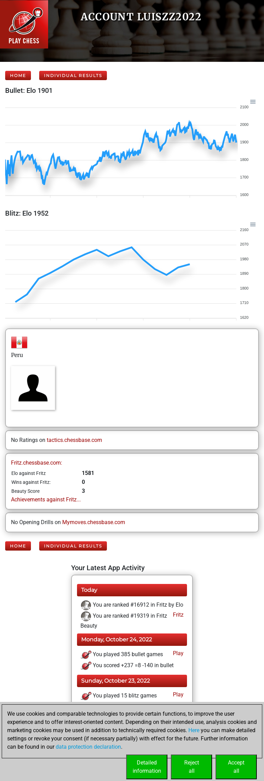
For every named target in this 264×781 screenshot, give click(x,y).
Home (18, 75)
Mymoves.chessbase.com (93, 522)
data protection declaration (88, 747)
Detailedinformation (147, 766)
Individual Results (73, 75)
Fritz (178, 614)
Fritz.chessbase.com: (36, 462)
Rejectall (191, 766)
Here (193, 730)
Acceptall (236, 766)
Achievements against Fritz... (46, 499)
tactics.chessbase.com (74, 440)
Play (178, 653)
